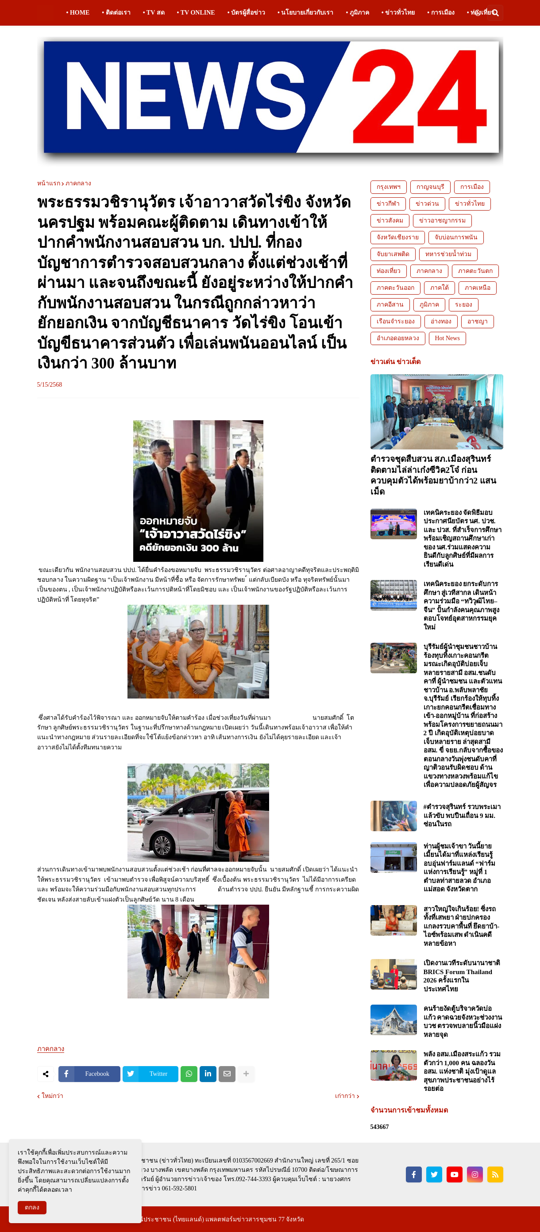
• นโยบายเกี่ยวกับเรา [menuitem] (305, 12)
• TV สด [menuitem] (154, 12)
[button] (477, 13)
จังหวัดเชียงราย (398, 237)
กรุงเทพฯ (389, 187)
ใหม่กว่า (52, 1096)
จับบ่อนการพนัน (456, 237)
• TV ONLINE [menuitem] (196, 12)
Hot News (447, 338)
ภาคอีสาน (390, 304)
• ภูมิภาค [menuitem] (357, 12)
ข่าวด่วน (427, 203)
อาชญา (477, 321)
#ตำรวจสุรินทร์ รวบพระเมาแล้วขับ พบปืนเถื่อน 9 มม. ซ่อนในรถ (462, 815)
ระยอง (463, 304)
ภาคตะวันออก (395, 287)
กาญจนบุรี (430, 187)
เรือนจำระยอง (396, 321)
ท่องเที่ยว (389, 271)
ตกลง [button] (32, 1207)
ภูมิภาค (429, 304)
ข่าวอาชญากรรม (442, 220)
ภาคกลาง (78, 183)
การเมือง (472, 187)
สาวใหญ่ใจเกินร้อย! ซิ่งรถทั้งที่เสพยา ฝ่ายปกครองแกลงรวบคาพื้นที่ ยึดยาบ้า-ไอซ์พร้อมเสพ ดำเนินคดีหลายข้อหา (462, 926)
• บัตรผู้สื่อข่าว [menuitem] (246, 12)
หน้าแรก (48, 183)
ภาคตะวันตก (475, 271)
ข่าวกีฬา (388, 203)
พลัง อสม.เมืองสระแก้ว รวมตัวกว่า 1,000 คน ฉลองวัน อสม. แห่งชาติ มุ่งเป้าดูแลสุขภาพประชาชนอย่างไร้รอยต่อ (462, 1071)
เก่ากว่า (345, 1096)
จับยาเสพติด (393, 254)
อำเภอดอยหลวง (398, 338)
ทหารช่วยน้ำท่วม (448, 254)
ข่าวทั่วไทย (470, 203)
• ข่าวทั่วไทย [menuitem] (398, 12)
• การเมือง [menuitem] (440, 12)
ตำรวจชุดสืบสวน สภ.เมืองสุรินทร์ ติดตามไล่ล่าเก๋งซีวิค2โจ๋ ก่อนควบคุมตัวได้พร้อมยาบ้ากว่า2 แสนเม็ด (433, 475)
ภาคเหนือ (477, 287)
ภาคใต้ (439, 287)
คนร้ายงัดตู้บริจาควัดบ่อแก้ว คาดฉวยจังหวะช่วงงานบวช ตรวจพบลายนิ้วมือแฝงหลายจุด (463, 1021)
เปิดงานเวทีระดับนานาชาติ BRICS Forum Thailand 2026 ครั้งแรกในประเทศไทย (462, 976)
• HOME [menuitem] (78, 12)
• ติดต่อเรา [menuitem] (116, 12)
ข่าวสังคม (390, 220)
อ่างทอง (441, 321)
